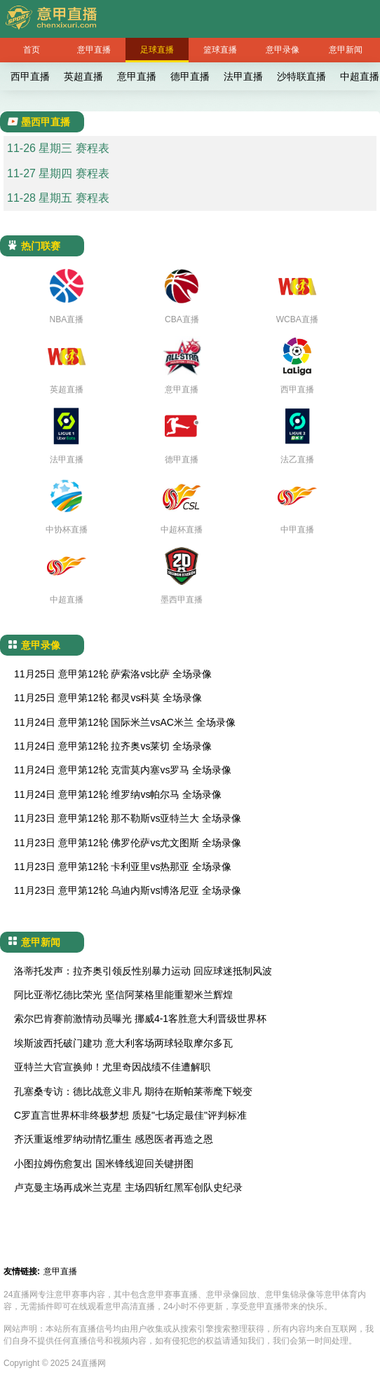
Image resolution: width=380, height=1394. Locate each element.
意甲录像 (282, 50)
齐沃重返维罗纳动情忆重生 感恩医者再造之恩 (113, 1139)
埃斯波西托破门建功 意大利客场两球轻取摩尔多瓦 (123, 1043)
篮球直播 (220, 50)
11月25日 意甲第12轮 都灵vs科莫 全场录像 (108, 697)
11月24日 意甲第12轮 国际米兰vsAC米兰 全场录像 (125, 722)
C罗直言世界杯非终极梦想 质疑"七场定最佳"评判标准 (130, 1115)
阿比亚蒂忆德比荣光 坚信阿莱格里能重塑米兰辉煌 (123, 994)
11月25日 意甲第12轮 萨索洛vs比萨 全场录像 (113, 673)
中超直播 (359, 76)
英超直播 (83, 76)
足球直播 (157, 50)
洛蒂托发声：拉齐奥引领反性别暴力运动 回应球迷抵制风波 (143, 971)
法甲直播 (243, 76)
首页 (31, 50)
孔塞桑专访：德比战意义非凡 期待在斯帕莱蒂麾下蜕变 (133, 1091)
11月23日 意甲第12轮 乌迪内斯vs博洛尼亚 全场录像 (127, 890)
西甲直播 (30, 76)
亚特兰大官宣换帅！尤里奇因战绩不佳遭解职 (112, 1066)
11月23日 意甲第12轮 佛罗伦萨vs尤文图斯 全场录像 (127, 842)
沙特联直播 (301, 76)
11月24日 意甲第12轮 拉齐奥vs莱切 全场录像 (113, 746)
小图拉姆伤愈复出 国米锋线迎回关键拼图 (104, 1163)
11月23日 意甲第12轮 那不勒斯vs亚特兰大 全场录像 (127, 818)
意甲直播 (94, 50)
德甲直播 (190, 76)
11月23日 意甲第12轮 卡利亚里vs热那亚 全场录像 (122, 866)
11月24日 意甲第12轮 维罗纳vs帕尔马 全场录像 (118, 794)
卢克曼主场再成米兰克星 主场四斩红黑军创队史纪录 (128, 1187)
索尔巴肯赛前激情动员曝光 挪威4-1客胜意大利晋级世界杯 (140, 1018)
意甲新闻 (345, 50)
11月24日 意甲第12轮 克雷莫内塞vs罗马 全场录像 (122, 769)
